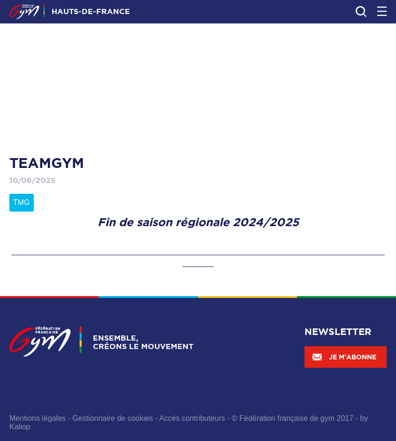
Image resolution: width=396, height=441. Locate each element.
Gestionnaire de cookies (112, 418)
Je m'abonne (344, 357)
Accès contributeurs (192, 418)
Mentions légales (37, 418)
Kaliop (19, 427)
